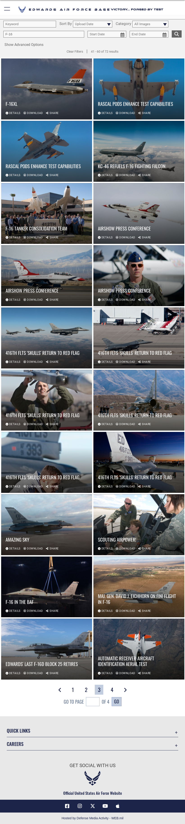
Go (116, 701)
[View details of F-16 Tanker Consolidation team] (46, 213)
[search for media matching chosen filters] (177, 33)
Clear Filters (75, 51)
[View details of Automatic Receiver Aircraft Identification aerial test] (138, 649)
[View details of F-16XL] (46, 89)
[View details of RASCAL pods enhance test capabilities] (138, 89)
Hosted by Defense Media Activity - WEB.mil (93, 818)
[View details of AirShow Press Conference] (138, 213)
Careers (15, 743)
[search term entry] (29, 24)
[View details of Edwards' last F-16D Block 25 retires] (46, 649)
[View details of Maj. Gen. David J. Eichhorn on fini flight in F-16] (138, 587)
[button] (7, 9)
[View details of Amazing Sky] (46, 524)
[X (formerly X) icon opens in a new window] (92, 806)
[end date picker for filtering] (149, 34)
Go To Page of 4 (86, 702)
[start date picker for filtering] (107, 34)
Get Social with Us (92, 765)
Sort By (65, 24)
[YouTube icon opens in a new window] (105, 806)
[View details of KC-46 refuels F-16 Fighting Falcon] (138, 151)
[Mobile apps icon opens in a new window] (117, 806)
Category (123, 24)
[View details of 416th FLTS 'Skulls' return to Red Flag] (46, 338)
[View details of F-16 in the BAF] (46, 587)
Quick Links (18, 730)
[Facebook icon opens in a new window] (67, 806)
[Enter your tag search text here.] (43, 34)
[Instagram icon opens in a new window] (80, 806)
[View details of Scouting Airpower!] (138, 524)
